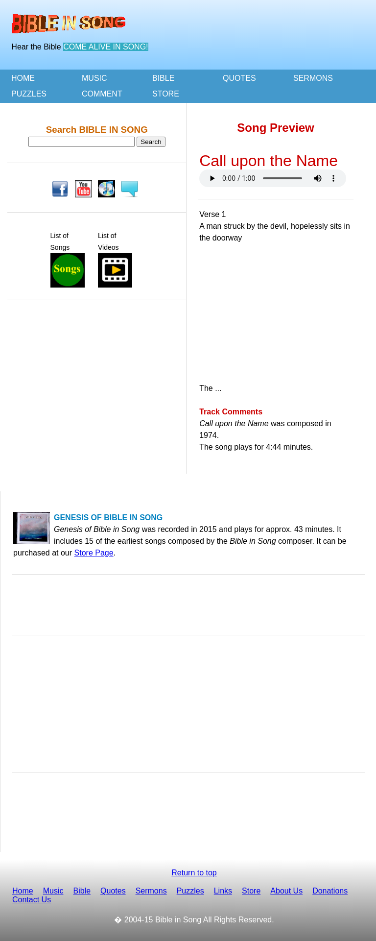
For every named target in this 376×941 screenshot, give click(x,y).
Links (223, 891)
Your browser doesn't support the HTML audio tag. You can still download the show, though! (272, 178)
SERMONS (313, 78)
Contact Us (31, 899)
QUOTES (239, 78)
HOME (23, 78)
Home (22, 891)
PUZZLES (29, 94)
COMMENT (102, 94)
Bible (82, 891)
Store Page (94, 553)
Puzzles (190, 891)
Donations (330, 891)
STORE (165, 94)
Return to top (194, 873)
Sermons (151, 891)
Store (251, 891)
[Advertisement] (97, 331)
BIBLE (163, 78)
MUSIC (94, 78)
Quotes (113, 891)
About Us (286, 891)
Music (53, 891)
